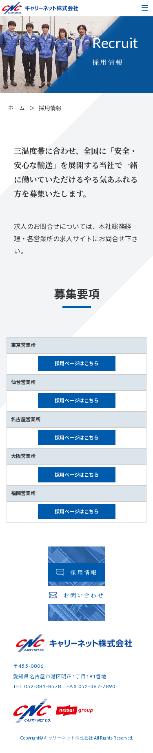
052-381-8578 (42, 686)
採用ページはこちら (77, 363)
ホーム (16, 107)
